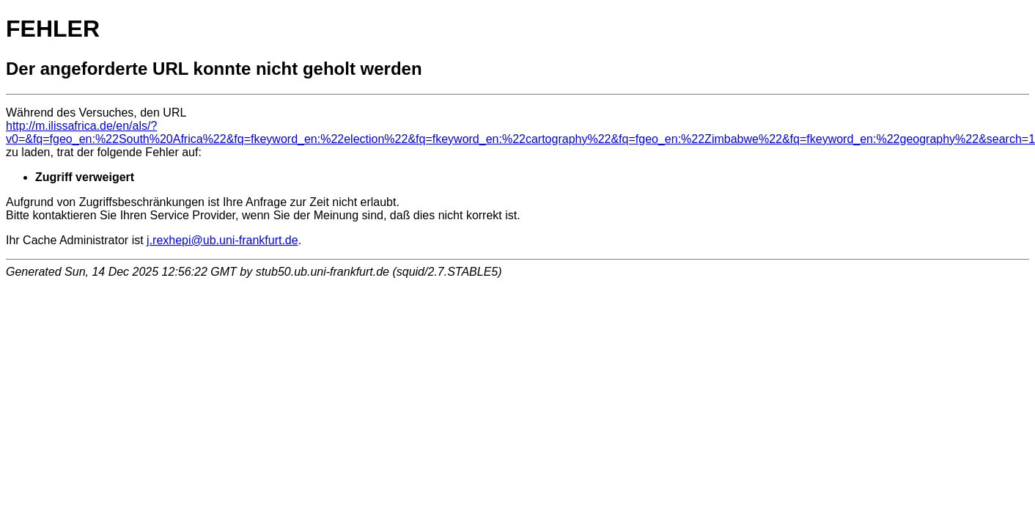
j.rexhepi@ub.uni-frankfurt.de (222, 240)
